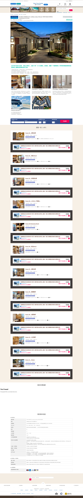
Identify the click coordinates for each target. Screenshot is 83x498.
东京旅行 (45, 490)
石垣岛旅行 (50, 490)
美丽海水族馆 (65, 12)
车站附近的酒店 (47, 9)
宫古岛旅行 (55, 490)
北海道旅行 (41, 490)
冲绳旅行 (31, 490)
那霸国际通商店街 (59, 12)
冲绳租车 (21, 490)
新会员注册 (18, 3)
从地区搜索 (25, 9)
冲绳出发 (36, 490)
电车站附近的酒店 (62, 485)
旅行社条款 (28, 493)
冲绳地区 (45, 4)
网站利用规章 (19, 493)
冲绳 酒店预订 (16, 14)
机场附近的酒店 (41, 9)
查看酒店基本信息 (69, 19)
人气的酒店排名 (76, 485)
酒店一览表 (20, 14)
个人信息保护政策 (13, 493)
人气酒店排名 (52, 9)
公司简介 (32, 493)
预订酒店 (12, 14)
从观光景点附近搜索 (15, 9)
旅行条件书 (24, 493)
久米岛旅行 (61, 490)
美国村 (69, 12)
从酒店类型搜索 (34, 9)
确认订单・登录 (13, 3)
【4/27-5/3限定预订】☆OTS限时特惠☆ (20, 5)
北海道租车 (26, 490)
